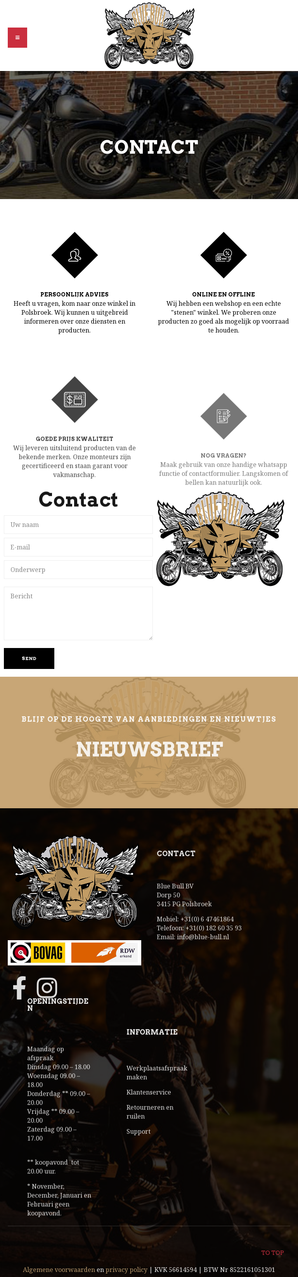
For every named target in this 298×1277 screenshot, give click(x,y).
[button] (17, 38)
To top (272, 1248)
